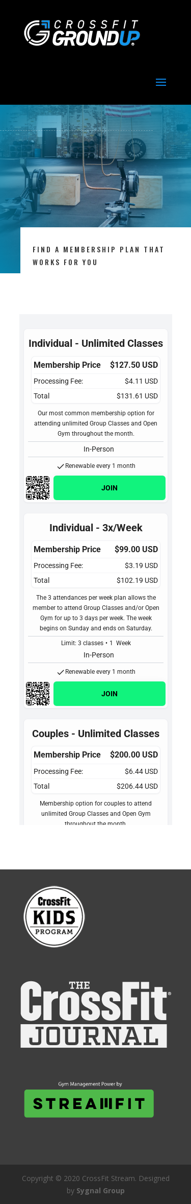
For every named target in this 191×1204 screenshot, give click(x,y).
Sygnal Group (100, 1190)
